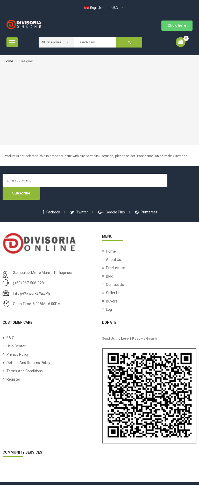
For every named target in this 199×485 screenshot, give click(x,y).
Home (8, 61)
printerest (146, 199)
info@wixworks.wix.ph (31, 280)
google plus (111, 199)
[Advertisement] (99, 102)
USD (114, 8)
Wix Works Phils (142, 477)
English (92, 8)
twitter (79, 199)
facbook (51, 199)
